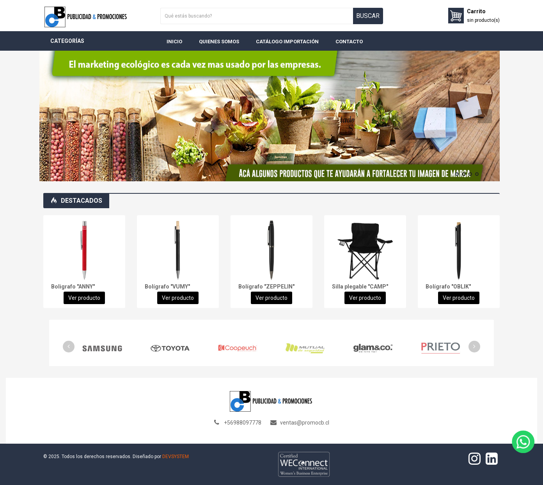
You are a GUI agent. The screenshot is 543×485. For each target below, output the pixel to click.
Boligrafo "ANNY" (73, 286)
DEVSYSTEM (175, 456)
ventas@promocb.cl (304, 423)
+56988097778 (242, 423)
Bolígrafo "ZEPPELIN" (266, 286)
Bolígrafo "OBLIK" (448, 286)
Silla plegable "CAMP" (360, 286)
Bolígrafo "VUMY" (167, 286)
